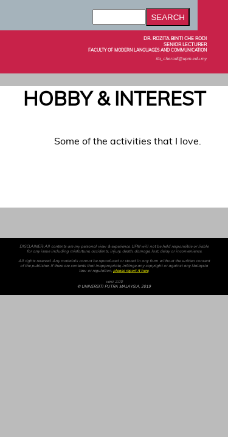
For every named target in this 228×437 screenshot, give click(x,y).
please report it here (130, 270)
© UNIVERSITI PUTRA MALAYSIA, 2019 (114, 286)
